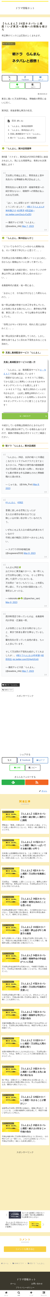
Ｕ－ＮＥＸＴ (25, 416)
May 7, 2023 (28, 226)
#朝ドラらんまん (35, 207)
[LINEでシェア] (17, 86)
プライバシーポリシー (25, 1287)
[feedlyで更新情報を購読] (13, 782)
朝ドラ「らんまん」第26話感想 (23, 138)
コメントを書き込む (25, 1249)
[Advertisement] (25, 723)
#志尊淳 (20, 210)
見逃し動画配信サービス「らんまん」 (26, 134)
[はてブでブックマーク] (40, 78)
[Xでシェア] (9, 78)
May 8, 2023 (29, 553)
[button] (32, 86)
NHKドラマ (7, 690)
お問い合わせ (37, 1284)
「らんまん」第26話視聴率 (21, 126)
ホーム (13, 1284)
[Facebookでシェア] (25, 78)
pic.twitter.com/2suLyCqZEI (18, 214)
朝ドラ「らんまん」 (10, 685)
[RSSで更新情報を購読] (36, 782)
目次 (14, 121)
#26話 (20, 502)
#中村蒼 (36, 655)
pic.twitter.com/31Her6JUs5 (26, 659)
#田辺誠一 (30, 210)
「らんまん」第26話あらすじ (22, 130)
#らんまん (10, 502)
